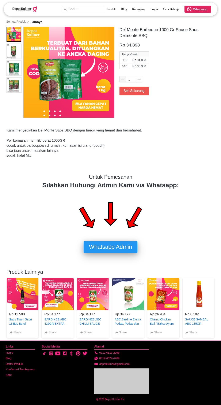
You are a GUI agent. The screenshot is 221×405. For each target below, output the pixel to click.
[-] (44, 353)
